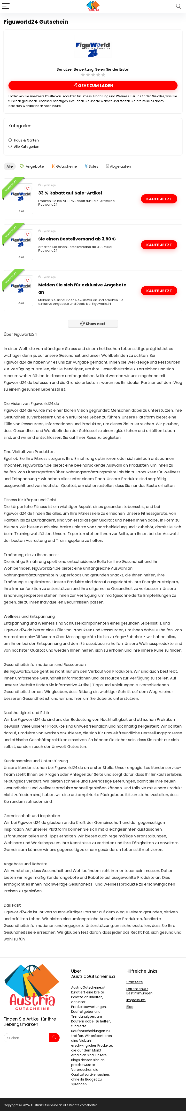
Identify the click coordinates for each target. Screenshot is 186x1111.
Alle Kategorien (26, 146)
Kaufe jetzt (159, 198)
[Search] (178, 6)
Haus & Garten (26, 140)
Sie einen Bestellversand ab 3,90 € (77, 238)
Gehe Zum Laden (93, 86)
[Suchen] (54, 1037)
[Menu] (6, 6)
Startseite (134, 981)
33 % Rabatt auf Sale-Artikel (70, 192)
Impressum (136, 999)
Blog (129, 1006)
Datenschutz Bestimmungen (139, 990)
